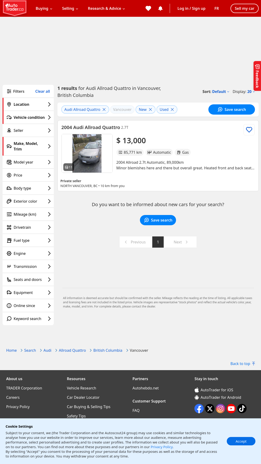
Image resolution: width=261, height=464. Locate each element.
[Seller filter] (28, 130)
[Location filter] (28, 104)
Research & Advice (104, 8)
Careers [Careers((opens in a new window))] (13, 397)
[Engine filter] (28, 253)
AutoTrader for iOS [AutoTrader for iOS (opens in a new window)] (214, 389)
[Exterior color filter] (28, 201)
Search (30, 350)
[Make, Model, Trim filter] (28, 146)
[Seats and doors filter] (28, 279)
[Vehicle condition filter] (28, 117)
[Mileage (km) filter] (28, 214)
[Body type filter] (28, 188)
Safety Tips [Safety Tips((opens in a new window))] (76, 416)
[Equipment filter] (28, 292)
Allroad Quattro (72, 350)
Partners (140, 378)
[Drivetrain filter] (28, 227)
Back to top (242, 363)
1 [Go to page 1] (158, 242)
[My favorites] (148, 8)
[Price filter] (28, 175)
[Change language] (216, 8)
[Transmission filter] (28, 266)
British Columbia (107, 350)
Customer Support (149, 401)
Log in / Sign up (191, 8)
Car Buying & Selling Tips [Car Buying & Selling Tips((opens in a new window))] (88, 406)
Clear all (42, 91)
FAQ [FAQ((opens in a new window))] (135, 410)
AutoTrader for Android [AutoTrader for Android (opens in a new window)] (218, 397)
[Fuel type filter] (28, 240)
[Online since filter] (28, 305)
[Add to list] (249, 129)
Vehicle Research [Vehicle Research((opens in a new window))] (81, 388)
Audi (47, 350)
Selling (68, 8)
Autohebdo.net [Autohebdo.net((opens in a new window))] (145, 388)
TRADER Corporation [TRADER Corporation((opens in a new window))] (24, 388)
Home (11, 350)
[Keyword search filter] (28, 318)
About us (14, 378)
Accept (241, 441)
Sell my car (244, 8)
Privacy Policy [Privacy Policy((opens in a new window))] (18, 406)
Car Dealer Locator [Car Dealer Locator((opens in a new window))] (83, 397)
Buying (42, 8)
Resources (76, 378)
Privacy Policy (162, 446)
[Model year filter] (28, 162)
